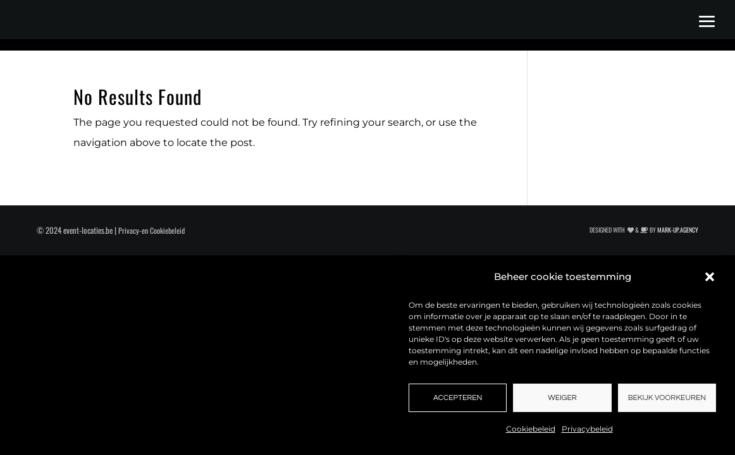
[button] (709, 276)
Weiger (562, 398)
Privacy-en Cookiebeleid (151, 230)
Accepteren (457, 398)
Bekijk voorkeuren (667, 398)
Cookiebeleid (530, 429)
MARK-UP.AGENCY (677, 229)
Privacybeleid (587, 429)
